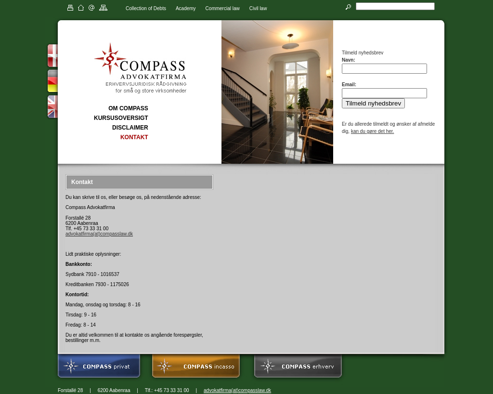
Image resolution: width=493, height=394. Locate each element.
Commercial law (223, 8)
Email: (349, 84)
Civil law (258, 8)
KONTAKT (134, 137)
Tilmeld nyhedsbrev (373, 103)
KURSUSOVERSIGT (121, 118)
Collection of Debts (146, 8)
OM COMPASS (128, 108)
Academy (186, 8)
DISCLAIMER (130, 127)
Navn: (348, 60)
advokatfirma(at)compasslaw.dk (99, 233)
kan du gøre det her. (372, 131)
